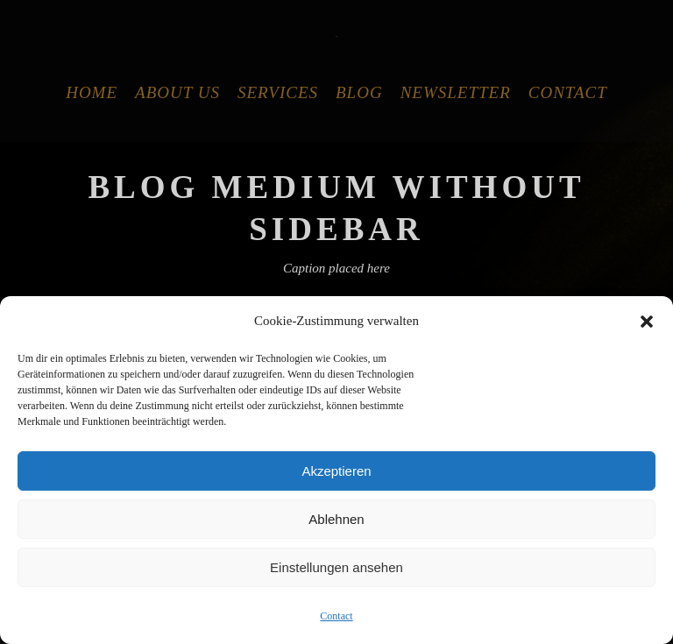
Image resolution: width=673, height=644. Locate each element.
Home (91, 92)
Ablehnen (336, 519)
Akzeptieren (336, 471)
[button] (646, 321)
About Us (177, 92)
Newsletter (455, 92)
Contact (336, 616)
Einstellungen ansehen (336, 567)
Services (277, 92)
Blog (359, 92)
